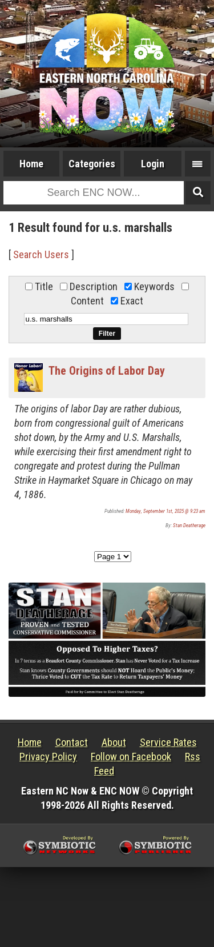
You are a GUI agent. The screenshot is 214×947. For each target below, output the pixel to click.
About (114, 742)
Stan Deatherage (189, 525)
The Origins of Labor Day (107, 371)
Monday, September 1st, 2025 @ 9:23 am (165, 511)
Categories (91, 164)
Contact (71, 742)
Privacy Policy (48, 757)
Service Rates (168, 742)
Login (152, 164)
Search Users (41, 254)
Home (31, 164)
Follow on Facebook (131, 757)
